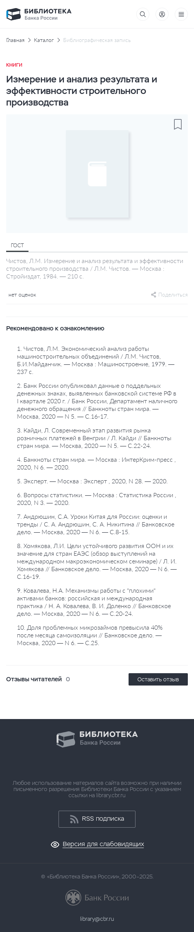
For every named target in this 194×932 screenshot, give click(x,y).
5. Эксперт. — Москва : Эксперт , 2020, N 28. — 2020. (92, 480)
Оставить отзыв (158, 679)
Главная (15, 40)
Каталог (44, 40)
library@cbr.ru (97, 918)
